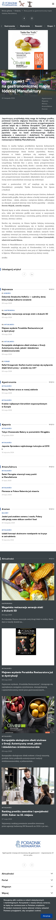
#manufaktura (47, 106)
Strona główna (7, 11)
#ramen (45, 109)
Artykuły (18, 11)
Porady (7, 361)
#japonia (45, 101)
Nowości (38, 26)
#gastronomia (47, 98)
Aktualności (9, 324)
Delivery (5, 513)
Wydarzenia (25, 26)
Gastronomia (9, 26)
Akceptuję (46, 916)
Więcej (51, 289)
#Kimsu (44, 104)
